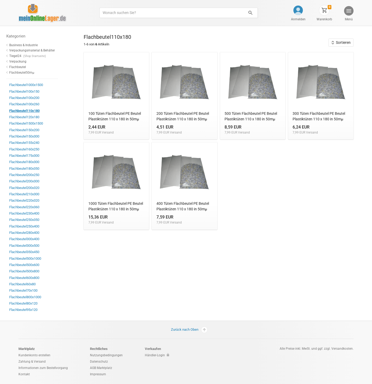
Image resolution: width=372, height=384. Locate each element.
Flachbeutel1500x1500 (36, 123)
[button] (348, 14)
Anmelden (298, 19)
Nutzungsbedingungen (106, 355)
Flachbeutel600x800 (34, 278)
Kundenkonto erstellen (34, 355)
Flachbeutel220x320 (34, 200)
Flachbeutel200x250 (34, 175)
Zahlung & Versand (32, 361)
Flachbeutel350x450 (34, 252)
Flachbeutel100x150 (34, 91)
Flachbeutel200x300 (34, 181)
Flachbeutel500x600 (34, 265)
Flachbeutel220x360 (34, 207)
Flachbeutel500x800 (34, 271)
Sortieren (341, 42)
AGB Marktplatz (101, 368)
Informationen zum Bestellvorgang (43, 368)
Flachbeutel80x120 (34, 303)
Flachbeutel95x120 (34, 310)
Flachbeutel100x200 (34, 98)
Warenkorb (324, 19)
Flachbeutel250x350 (34, 220)
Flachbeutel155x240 (34, 143)
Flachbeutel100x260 (34, 104)
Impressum (98, 374)
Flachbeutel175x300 (34, 156)
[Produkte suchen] (172, 13)
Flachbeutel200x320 (34, 188)
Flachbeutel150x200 (34, 130)
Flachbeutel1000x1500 (36, 85)
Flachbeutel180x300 (34, 162)
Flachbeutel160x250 (34, 149)
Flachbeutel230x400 (34, 213)
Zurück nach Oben (189, 329)
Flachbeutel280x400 (34, 233)
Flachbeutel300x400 (34, 239)
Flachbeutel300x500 (34, 246)
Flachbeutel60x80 (33, 284)
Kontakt (24, 374)
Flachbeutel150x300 (34, 136)
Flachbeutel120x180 (34, 117)
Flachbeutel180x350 (34, 168)
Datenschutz (99, 361)
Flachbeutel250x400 (34, 226)
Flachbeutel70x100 (34, 290)
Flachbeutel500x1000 (35, 258)
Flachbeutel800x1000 (35, 297)
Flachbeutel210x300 (34, 194)
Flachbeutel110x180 (35, 111)
